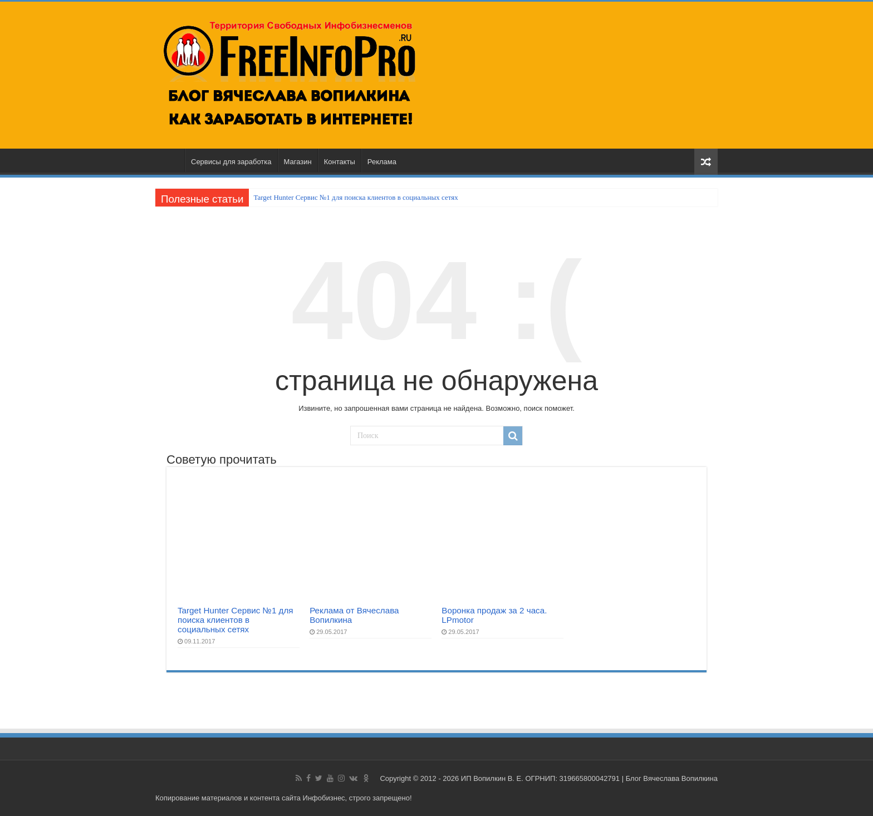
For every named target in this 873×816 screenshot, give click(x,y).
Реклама (381, 162)
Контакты (339, 162)
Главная (169, 160)
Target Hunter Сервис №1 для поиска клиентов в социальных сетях (355, 197)
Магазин (298, 162)
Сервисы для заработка (231, 162)
